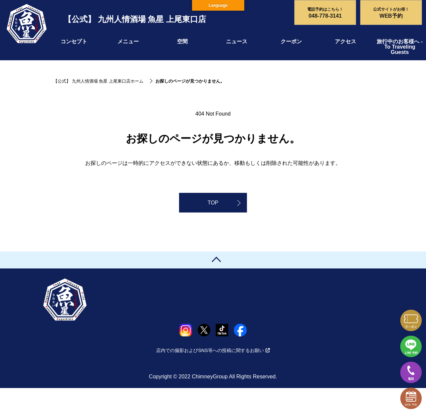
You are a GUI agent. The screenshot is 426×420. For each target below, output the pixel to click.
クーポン (291, 41)
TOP (213, 203)
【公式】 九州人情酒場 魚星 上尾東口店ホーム (98, 81)
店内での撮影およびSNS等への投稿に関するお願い (213, 350)
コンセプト (74, 41)
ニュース (236, 41)
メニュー (128, 41)
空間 (182, 41)
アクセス (345, 41)
